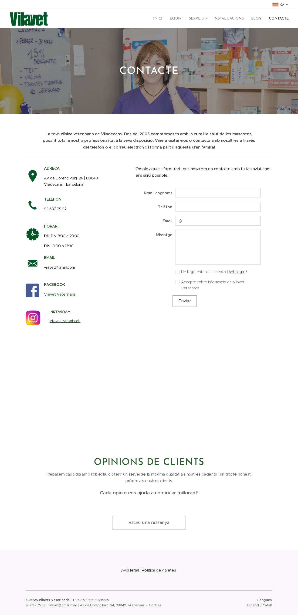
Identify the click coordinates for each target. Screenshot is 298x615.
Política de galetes (159, 570)
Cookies (155, 605)
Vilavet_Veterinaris (65, 320)
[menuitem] (162, 19)
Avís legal (130, 570)
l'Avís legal (235, 271)
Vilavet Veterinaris (60, 294)
